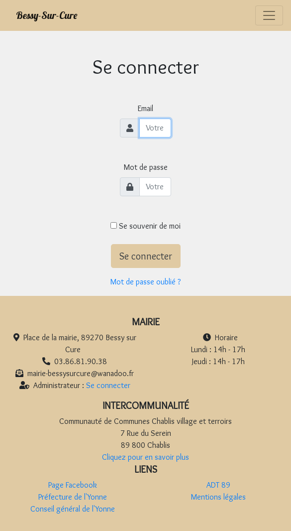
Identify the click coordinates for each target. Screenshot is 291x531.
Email (145, 108)
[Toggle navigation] (269, 15)
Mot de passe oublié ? (145, 281)
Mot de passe (146, 167)
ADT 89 (218, 485)
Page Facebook (72, 485)
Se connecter (145, 256)
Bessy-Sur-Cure (46, 15)
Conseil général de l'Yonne (72, 509)
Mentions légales (218, 497)
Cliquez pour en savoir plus (145, 457)
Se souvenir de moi (145, 226)
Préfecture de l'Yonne (72, 497)
